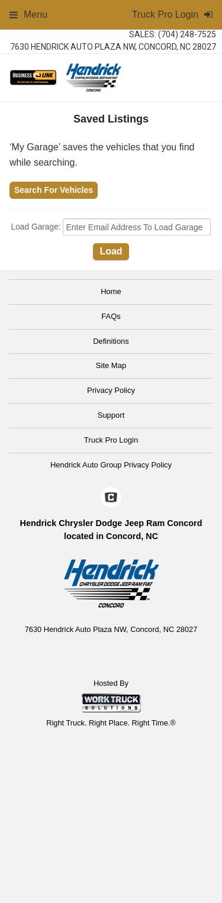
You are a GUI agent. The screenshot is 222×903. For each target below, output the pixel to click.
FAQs (111, 316)
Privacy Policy (111, 390)
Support (111, 415)
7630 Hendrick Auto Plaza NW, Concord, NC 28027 (113, 46)
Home (111, 291)
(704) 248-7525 (187, 34)
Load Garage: (37, 227)
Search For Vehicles (53, 190)
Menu (28, 14)
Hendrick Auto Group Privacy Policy (111, 464)
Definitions (111, 341)
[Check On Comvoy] (111, 499)
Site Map (111, 365)
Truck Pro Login (111, 440)
